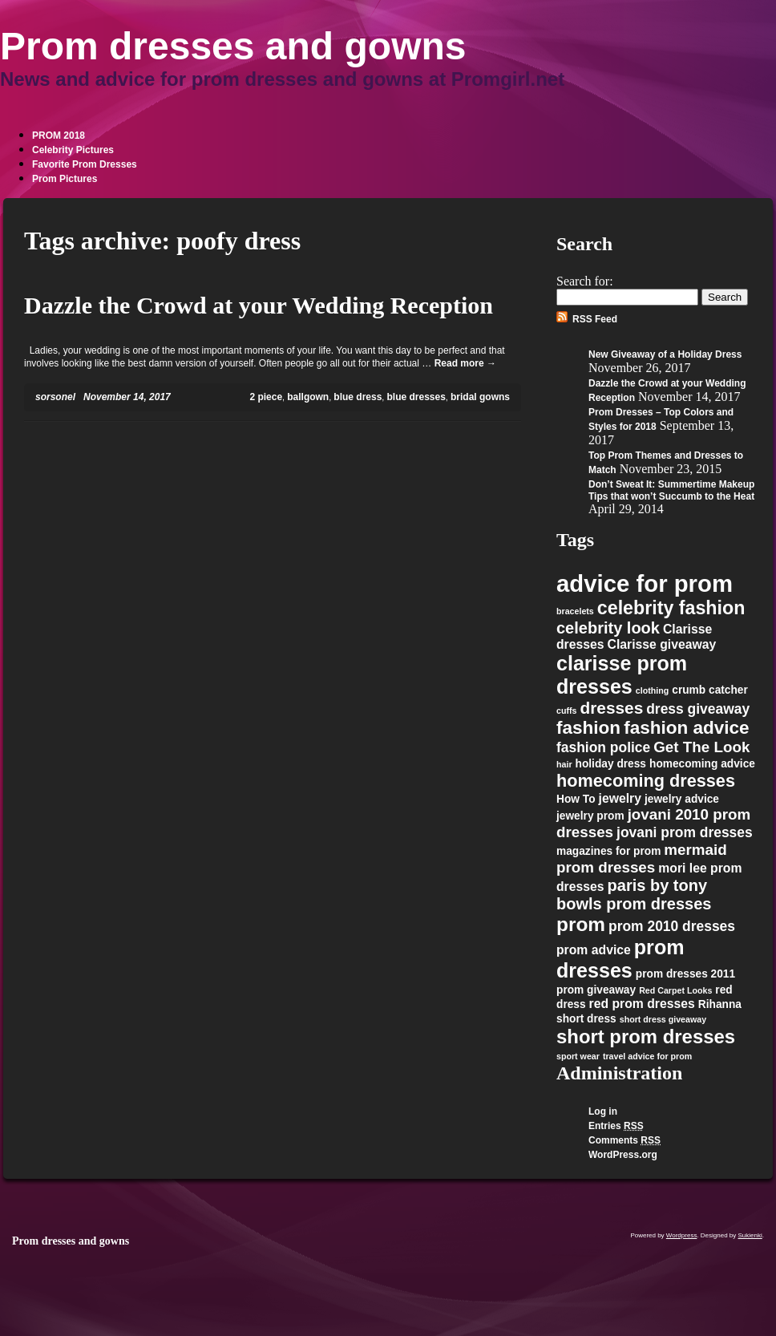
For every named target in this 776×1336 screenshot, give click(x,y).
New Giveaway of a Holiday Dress (665, 354)
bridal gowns (480, 397)
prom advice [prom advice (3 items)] (593, 950)
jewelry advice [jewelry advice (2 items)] (682, 799)
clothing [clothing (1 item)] (652, 690)
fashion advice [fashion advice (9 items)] (687, 728)
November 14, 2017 (127, 397)
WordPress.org (622, 1154)
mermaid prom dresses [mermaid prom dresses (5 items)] (641, 858)
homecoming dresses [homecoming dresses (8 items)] (645, 781)
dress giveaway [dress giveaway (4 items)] (698, 709)
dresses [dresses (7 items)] (611, 707)
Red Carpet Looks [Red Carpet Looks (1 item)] (675, 990)
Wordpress (681, 1235)
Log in (602, 1111)
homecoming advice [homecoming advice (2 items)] (702, 764)
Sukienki (750, 1235)
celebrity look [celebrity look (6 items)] (608, 628)
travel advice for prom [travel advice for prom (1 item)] (647, 1056)
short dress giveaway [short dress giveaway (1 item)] (663, 1019)
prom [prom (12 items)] (580, 924)
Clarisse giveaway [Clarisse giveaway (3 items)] (662, 644)
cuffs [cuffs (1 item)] (566, 710)
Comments (624, 1140)
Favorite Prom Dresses (84, 164)
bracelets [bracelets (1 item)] (575, 611)
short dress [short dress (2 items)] (586, 1019)
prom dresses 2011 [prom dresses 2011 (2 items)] (685, 974)
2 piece (265, 397)
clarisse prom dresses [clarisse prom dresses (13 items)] (621, 675)
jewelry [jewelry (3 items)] (620, 798)
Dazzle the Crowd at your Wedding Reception (258, 305)
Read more (465, 363)
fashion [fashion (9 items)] (588, 728)
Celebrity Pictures (73, 150)
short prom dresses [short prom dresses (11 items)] (645, 1036)
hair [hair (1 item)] (564, 764)
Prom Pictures (64, 178)
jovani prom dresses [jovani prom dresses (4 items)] (684, 832)
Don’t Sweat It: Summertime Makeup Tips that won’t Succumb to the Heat (671, 490)
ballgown (308, 397)
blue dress (357, 397)
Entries (616, 1126)
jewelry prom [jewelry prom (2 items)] (590, 816)
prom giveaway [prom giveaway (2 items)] (596, 990)
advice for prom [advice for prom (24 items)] (644, 583)
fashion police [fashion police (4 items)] (603, 747)
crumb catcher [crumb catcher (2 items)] (710, 690)
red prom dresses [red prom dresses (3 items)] (642, 1003)
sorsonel (55, 397)
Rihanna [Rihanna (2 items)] (720, 1004)
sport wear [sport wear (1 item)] (578, 1056)
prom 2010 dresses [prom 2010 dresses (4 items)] (671, 926)
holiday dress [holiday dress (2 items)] (611, 764)
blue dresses (415, 397)
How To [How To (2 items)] (576, 799)
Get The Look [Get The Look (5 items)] (701, 747)
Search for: (584, 281)
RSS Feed (594, 319)
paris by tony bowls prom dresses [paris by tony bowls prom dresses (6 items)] (633, 894)
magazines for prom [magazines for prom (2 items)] (608, 851)
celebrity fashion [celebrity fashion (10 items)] (671, 607)
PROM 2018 (58, 135)
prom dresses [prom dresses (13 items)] (620, 959)
